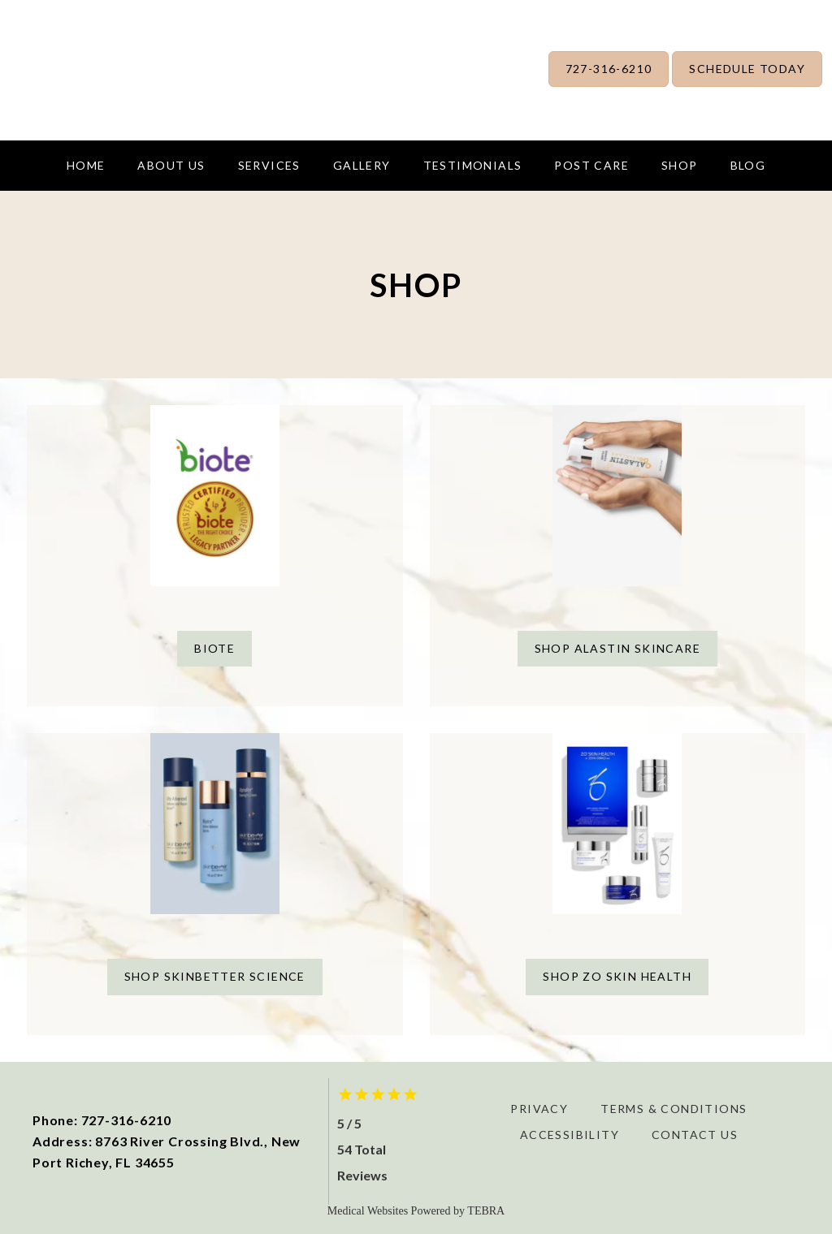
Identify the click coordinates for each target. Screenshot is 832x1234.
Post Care (591, 165)
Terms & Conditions (673, 1108)
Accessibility (569, 1134)
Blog (748, 165)
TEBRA (486, 1211)
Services (269, 165)
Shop (679, 165)
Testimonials (472, 165)
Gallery (362, 165)
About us (171, 165)
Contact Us (695, 1134)
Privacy (539, 1108)
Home (86, 165)
